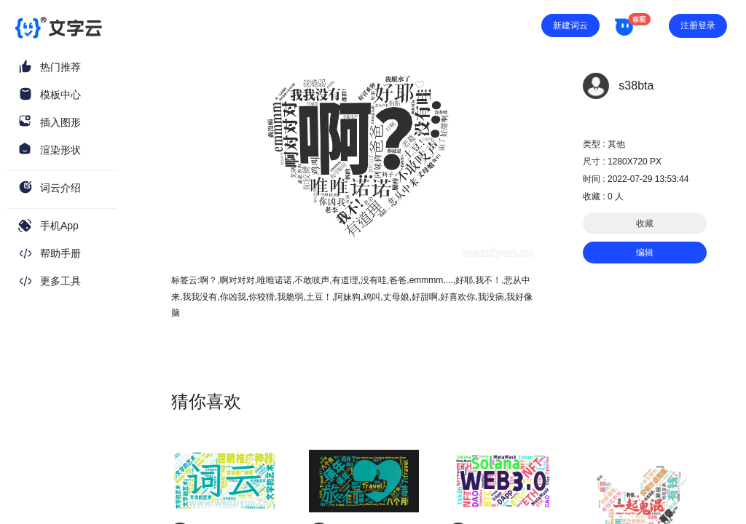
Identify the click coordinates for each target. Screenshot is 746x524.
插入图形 (60, 122)
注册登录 (697, 25)
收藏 (644, 223)
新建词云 (570, 25)
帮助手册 (60, 253)
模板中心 (60, 94)
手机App (59, 225)
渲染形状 (60, 150)
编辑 (644, 252)
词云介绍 (60, 188)
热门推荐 (60, 67)
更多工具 (60, 281)
